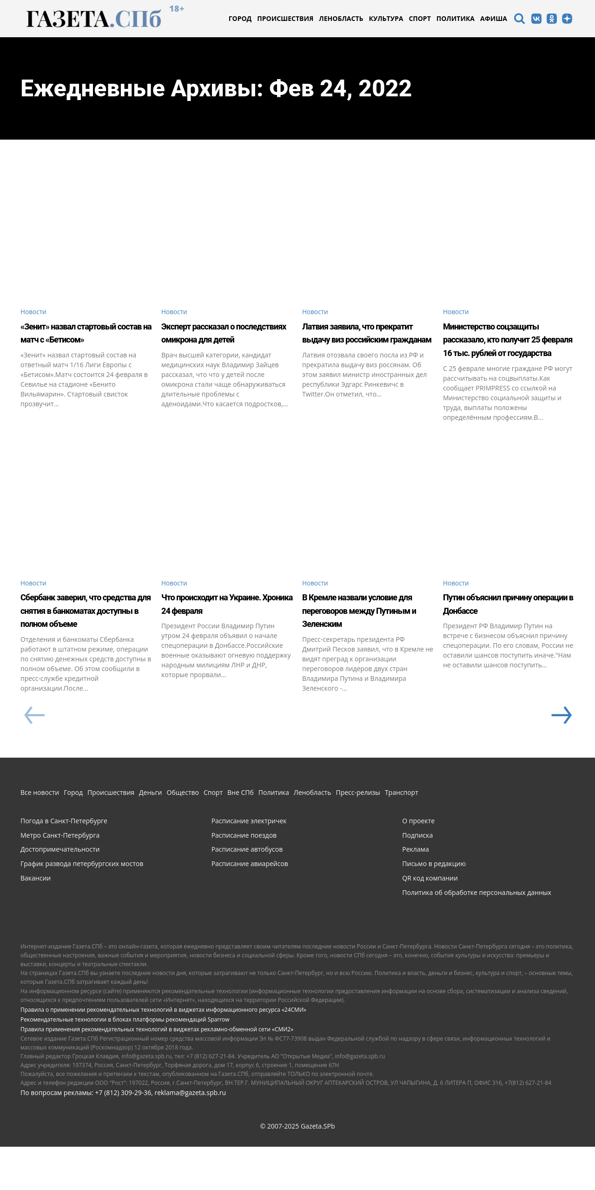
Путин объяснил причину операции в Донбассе (496, 639)
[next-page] (561, 759)
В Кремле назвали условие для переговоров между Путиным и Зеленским (362, 646)
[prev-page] (34, 759)
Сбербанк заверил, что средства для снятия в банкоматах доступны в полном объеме (84, 646)
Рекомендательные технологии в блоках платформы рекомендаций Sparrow (125, 1063)
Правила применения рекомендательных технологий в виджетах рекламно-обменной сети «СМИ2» (156, 1073)
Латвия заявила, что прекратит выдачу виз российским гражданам (366, 340)
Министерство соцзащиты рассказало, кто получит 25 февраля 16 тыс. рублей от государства (507, 353)
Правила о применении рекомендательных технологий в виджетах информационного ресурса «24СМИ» (163, 1053)
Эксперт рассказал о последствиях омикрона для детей (226, 340)
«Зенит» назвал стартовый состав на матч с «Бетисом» (76, 340)
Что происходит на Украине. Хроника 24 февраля (216, 639)
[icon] (519, 19)
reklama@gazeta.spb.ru (190, 1135)
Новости (35, 312)
